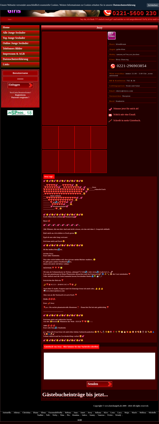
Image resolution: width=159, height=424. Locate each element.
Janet (82, 412)
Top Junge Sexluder (14, 38)
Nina (62, 415)
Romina (75, 415)
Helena (68, 412)
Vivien (110, 415)
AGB (79, 420)
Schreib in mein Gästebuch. (124, 121)
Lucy (120, 412)
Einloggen (14, 84)
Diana (35, 412)
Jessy (90, 412)
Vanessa (101, 415)
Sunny (92, 415)
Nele (48, 415)
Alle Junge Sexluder (14, 32)
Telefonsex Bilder (12, 48)
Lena (112, 412)
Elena (43, 412)
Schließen (153, 5)
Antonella (6, 412)
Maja (126, 412)
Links (6, 64)
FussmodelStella (55, 412)
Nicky (54, 415)
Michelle (152, 412)
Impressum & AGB (14, 53)
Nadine (40, 415)
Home (6, 27)
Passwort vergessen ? (20, 97)
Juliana (98, 412)
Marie (134, 412)
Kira (106, 412)
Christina (26, 412)
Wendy (118, 415)
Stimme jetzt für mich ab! (123, 109)
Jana (76, 412)
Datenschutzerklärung (124, 5)
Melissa (142, 412)
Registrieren (20, 95)
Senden (93, 384)
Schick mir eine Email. (122, 115)
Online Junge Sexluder (16, 43)
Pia (68, 415)
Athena (17, 412)
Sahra (84, 415)
